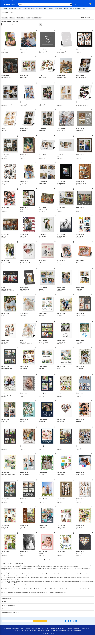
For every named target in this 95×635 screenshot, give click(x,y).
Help (75, 4)
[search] (40, 24)
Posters (32, 8)
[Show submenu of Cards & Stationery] (29, 8)
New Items (5, 8)
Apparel (60, 8)
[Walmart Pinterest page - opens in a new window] (70, 620)
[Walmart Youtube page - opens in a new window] (73, 620)
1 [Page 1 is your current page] (44, 559)
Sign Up (40, 620)
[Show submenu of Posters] (34, 8)
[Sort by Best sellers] (89, 18)
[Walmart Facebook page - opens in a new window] (65, 620)
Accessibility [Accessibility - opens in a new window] (68, 628)
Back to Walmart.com (7, 0)
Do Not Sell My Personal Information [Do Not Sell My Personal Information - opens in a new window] (58, 630)
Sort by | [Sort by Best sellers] (82, 17)
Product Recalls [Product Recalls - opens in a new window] (61, 628)
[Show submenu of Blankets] (47, 8)
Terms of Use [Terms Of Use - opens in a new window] (17, 630)
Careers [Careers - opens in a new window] (21, 628)
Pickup (15, 8)
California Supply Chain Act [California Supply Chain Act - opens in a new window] (43, 630)
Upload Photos (35, 0)
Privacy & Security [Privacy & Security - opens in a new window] (24, 630)
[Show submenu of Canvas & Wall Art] (42, 8)
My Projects (21, 0)
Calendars (71, 8)
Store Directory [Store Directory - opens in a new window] (15, 628)
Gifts (56, 8)
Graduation (11, 8)
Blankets (45, 8)
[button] (10, 30)
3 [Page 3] (49, 559)
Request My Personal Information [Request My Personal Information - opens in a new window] (74, 630)
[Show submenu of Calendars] (73, 8)
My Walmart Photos (27, 0)
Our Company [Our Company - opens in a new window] (27, 628)
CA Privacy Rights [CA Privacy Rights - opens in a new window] (33, 630)
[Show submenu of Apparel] (62, 8)
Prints (19, 8)
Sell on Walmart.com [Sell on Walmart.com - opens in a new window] (36, 628)
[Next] (52, 560)
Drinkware (66, 8)
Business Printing (78, 8)
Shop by (84, 8)
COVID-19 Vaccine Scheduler (51, 628)
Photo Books (51, 8)
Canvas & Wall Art (39, 8)
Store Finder (16, 0)
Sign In (90, 0)
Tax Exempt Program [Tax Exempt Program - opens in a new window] (75, 628)
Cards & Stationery (26, 8)
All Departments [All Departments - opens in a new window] (7, 628)
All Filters (4, 17)
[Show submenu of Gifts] (57, 8)
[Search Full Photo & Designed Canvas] (20, 24)
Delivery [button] (12, 17)
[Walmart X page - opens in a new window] (68, 620)
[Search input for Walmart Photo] (44, 4)
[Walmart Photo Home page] (9, 4)
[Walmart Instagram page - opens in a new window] (76, 620)
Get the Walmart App (85, 628)
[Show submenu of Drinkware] (68, 8)
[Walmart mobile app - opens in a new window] (85, 620)
